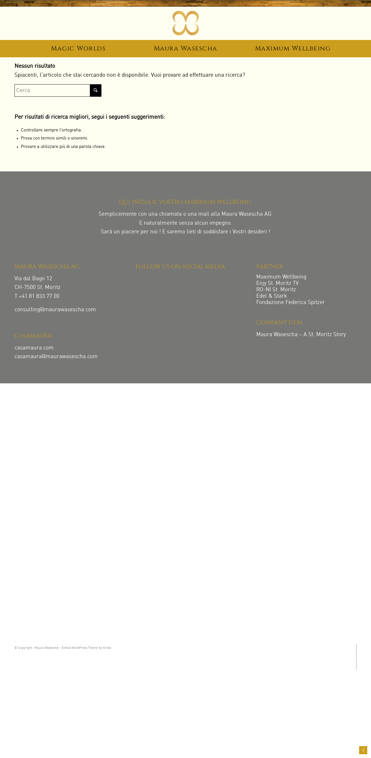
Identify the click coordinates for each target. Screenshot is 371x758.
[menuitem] (78, 49)
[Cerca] (57, 90)
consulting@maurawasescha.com (55, 309)
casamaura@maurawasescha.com (56, 356)
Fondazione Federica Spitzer (290, 302)
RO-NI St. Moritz (276, 289)
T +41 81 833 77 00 (36, 296)
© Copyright (23, 648)
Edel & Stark (271, 296)
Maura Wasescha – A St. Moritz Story (301, 334)
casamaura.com (34, 348)
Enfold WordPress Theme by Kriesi (86, 648)
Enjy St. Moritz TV (277, 283)
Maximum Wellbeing (281, 277)
